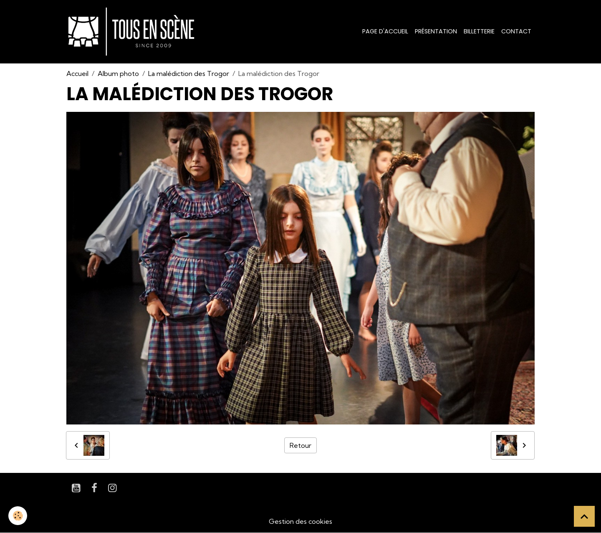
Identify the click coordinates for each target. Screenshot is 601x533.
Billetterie (479, 31)
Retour (300, 445)
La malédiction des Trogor (188, 73)
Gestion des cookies (300, 521)
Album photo (118, 73)
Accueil (77, 73)
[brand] (132, 32)
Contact (516, 31)
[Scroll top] (584, 516)
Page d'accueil (385, 31)
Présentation (436, 31)
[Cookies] (17, 515)
